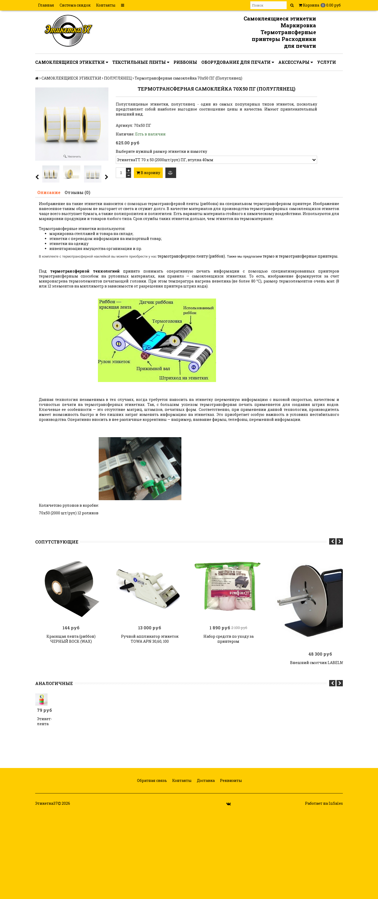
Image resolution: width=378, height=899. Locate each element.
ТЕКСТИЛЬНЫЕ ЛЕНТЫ (140, 62)
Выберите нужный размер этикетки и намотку (161, 151)
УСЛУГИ (326, 62)
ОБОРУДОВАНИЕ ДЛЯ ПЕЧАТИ (237, 62)
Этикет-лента (41, 721)
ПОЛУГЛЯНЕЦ (118, 78)
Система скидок (75, 5)
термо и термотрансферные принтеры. (300, 256)
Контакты (106, 5)
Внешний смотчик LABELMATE (320, 662)
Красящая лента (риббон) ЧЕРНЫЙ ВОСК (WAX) (71, 639)
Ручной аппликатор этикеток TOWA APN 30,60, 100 (149, 639)
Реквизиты (230, 780)
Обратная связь (151, 780)
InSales (336, 803)
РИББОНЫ (185, 62)
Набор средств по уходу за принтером (228, 639)
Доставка (205, 780)
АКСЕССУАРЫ (295, 62)
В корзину (148, 172)
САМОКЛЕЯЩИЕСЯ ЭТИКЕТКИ (71, 62)
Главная (46, 5)
